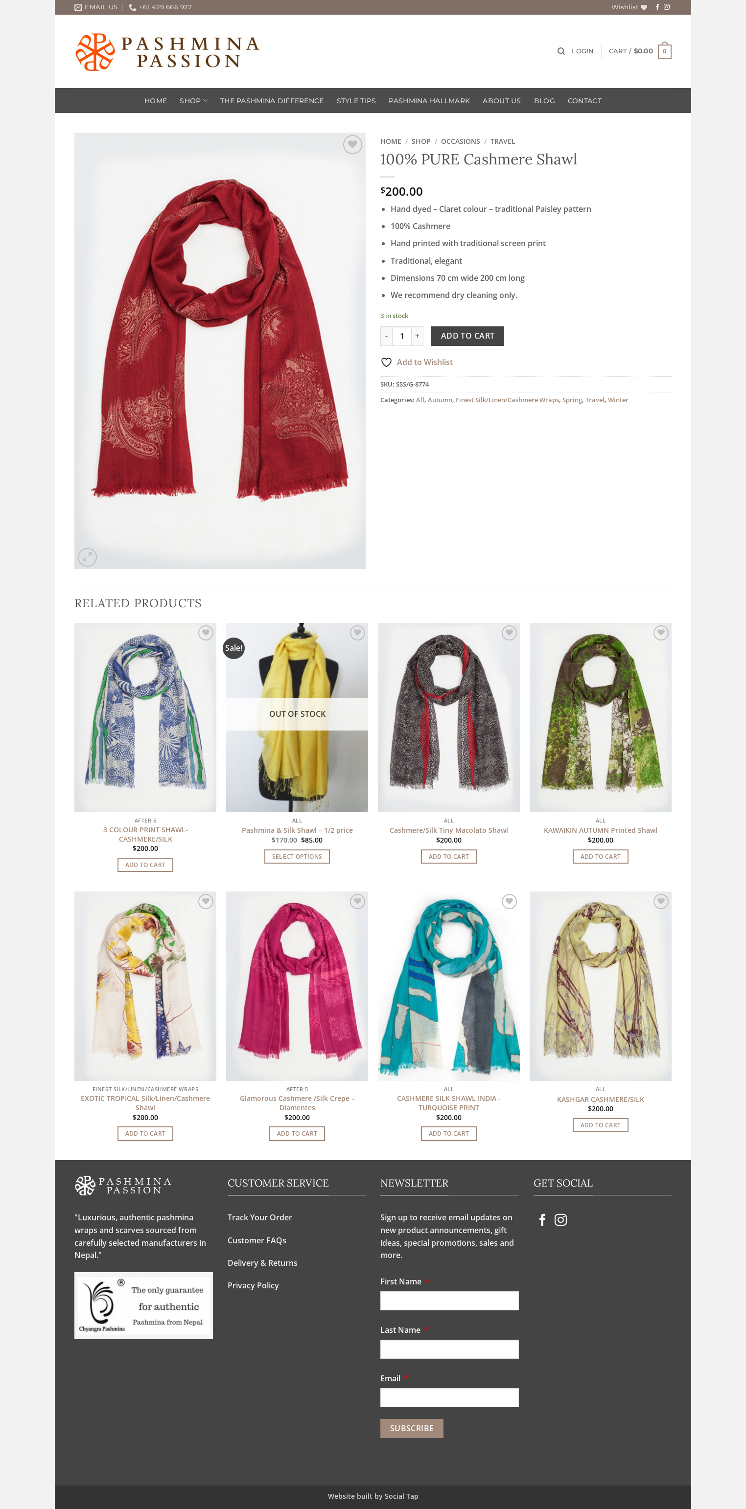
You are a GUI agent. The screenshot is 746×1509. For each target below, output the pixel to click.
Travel (502, 141)
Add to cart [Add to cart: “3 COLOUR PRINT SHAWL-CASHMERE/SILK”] (145, 865)
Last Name (406, 1330)
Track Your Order (260, 1217)
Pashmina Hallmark (429, 100)
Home (155, 100)
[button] (583, 51)
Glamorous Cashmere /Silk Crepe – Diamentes (297, 1103)
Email (396, 1378)
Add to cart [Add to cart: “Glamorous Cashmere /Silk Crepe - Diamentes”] (297, 1133)
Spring (572, 399)
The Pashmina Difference (272, 100)
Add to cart (468, 335)
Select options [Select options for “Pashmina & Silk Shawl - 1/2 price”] (297, 856)
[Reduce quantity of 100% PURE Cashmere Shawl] (386, 336)
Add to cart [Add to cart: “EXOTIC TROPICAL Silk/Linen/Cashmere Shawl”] (145, 1133)
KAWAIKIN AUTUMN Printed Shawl (600, 830)
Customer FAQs (257, 1240)
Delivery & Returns (263, 1263)
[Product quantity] (402, 336)
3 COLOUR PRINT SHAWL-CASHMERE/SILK (145, 834)
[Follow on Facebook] (657, 7)
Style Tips (356, 100)
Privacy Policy (253, 1285)
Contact (585, 100)
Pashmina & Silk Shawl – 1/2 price (297, 830)
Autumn (440, 399)
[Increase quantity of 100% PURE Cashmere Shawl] (417, 336)
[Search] (561, 51)
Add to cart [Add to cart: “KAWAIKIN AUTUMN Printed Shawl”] (601, 856)
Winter (618, 399)
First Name (407, 1281)
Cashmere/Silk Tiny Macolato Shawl (449, 830)
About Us (502, 100)
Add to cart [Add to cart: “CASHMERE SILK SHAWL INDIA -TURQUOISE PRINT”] (449, 1133)
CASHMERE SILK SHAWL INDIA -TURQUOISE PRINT (449, 1103)
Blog (544, 100)
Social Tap (402, 1496)
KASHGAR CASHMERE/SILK (600, 1099)
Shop (194, 100)
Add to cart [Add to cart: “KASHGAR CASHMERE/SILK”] (601, 1125)
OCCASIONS (460, 141)
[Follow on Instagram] (667, 7)
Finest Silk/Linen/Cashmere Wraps (507, 399)
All (420, 399)
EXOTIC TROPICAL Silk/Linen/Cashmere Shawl (145, 1103)
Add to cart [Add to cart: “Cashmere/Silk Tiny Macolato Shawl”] (449, 856)
